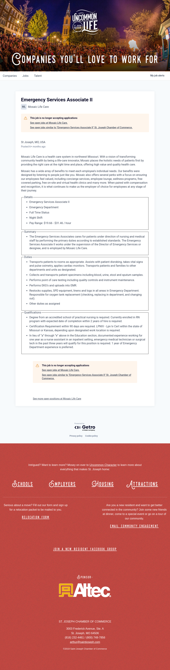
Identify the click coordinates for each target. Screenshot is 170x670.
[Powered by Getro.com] (85, 427)
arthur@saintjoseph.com (85, 642)
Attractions (144, 484)
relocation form (35, 517)
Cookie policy (91, 436)
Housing (103, 484)
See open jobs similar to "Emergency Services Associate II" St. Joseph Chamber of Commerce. (81, 127)
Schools (22, 484)
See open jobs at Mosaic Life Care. (49, 122)
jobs (25, 75)
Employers (62, 484)
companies (10, 75)
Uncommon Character (103, 464)
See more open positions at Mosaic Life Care (57, 398)
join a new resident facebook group (85, 549)
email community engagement (134, 526)
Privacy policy (76, 436)
